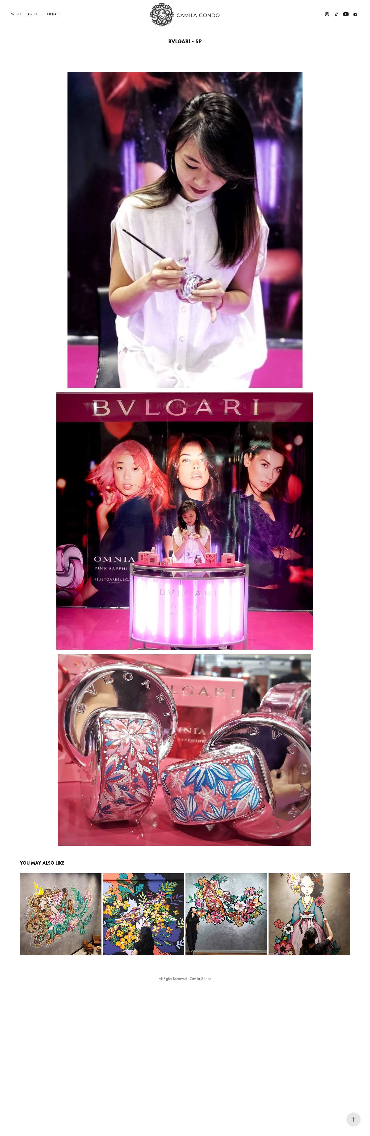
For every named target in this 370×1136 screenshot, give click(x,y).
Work (16, 14)
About (33, 14)
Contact (53, 14)
